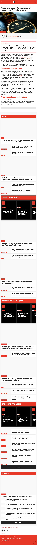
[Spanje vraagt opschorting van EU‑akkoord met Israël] (6, 456)
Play (6, 527)
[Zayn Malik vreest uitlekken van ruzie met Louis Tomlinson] (18, 270)
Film (3, 310)
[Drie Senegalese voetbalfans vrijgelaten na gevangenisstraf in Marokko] (18, 129)
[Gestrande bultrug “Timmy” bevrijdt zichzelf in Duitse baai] (6, 288)
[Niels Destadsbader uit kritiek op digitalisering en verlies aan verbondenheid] (18, 166)
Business (3, 32)
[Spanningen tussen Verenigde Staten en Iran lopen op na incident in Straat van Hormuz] (18, 335)
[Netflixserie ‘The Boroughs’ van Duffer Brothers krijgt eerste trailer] (9, 307)
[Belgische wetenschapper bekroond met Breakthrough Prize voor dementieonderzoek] (6, 191)
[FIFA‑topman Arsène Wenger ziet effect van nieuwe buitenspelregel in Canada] (6, 256)
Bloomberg (29, 58)
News (3, 137)
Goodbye (21, 538)
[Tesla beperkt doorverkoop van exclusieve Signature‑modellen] (3, 499)
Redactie (12, 35)
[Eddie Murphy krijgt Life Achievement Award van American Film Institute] (18, 232)
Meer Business (25, 522)
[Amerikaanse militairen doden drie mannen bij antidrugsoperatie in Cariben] (6, 398)
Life (17, 527)
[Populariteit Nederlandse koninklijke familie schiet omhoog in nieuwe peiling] (6, 250)
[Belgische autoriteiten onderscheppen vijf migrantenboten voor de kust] (6, 462)
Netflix (33, 310)
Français (3, 533)
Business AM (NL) (5, 538)
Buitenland (4, 149)
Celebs (3, 155)
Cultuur (3, 439)
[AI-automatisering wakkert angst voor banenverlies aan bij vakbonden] (3, 513)
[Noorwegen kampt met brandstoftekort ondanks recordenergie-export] (6, 147)
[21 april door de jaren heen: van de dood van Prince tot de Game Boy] (6, 185)
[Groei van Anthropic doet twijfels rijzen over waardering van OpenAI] (3, 518)
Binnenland (4, 464)
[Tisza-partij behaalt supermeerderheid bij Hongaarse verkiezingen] (18, 367)
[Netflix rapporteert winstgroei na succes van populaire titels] (23, 307)
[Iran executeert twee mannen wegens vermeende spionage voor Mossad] (6, 450)
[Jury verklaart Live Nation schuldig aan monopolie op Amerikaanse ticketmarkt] (3, 508)
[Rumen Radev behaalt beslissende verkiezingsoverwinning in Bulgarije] (6, 431)
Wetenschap (4, 193)
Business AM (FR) (14, 538)
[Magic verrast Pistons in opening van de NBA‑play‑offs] (6, 444)
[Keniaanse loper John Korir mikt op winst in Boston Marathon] (6, 385)
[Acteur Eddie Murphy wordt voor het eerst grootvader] (6, 153)
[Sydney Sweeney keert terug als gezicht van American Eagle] (3, 504)
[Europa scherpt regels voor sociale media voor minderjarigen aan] (6, 391)
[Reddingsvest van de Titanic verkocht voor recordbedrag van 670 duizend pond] (6, 438)
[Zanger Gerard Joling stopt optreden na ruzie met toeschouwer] (6, 294)
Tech (14, 527)
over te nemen (23, 57)
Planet (10, 527)
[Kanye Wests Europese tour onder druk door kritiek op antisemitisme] (6, 354)
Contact (3, 541)
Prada (20, 75)
